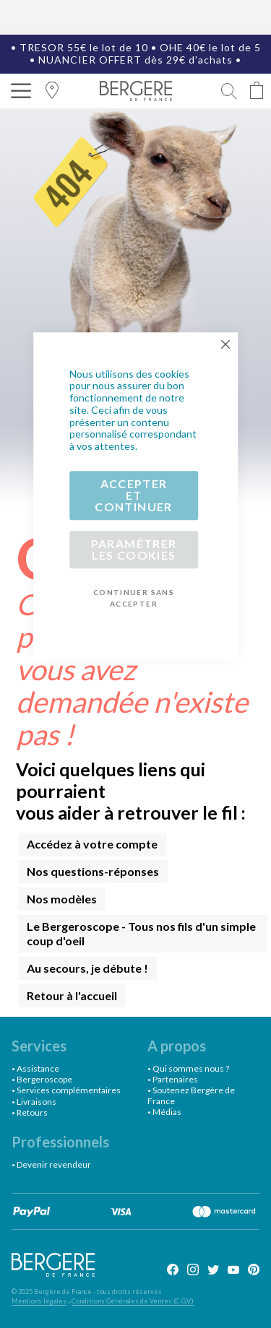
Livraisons (36, 1101)
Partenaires (175, 1079)
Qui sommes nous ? (190, 1068)
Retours (32, 1112)
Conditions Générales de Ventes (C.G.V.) (133, 1301)
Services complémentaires (69, 1090)
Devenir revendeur (54, 1164)
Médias (166, 1111)
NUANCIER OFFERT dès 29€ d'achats (135, 59)
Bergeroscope (44, 1079)
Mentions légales (39, 1301)
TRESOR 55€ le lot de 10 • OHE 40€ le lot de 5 (140, 47)
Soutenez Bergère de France (191, 1095)
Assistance (38, 1068)
